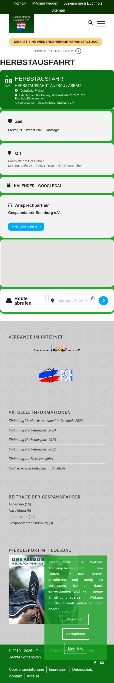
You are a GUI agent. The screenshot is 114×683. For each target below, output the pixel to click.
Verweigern (76, 619)
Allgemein (16, 504)
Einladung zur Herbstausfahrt (31, 459)
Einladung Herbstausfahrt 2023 (32, 440)
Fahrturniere (18, 517)
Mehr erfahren (26, 227)
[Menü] (99, 23)
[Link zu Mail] (101, 662)
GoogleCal (50, 186)
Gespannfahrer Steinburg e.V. (34, 213)
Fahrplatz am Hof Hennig (26, 161)
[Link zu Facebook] (94, 662)
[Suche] (88, 23)
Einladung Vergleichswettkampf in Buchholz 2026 (46, 421)
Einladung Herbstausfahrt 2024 (32, 430)
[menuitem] (20, 3)
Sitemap (58, 10)
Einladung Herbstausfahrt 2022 (32, 449)
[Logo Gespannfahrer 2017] (47, 23)
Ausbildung (17, 510)
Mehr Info (75, 648)
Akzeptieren (75, 634)
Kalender (24, 186)
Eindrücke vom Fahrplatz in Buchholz (37, 468)
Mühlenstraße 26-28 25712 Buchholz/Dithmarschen (45, 166)
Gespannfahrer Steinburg (28, 523)
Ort (18, 153)
